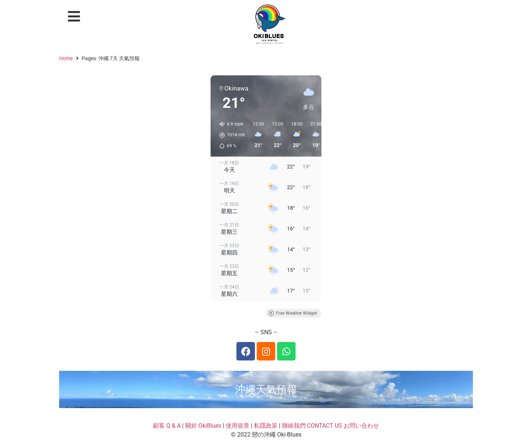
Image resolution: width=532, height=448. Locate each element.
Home (66, 58)
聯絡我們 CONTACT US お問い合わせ (330, 425)
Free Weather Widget (292, 313)
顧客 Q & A (167, 425)
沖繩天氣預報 (266, 389)
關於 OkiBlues (203, 425)
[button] (74, 16)
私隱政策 (265, 425)
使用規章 (237, 425)
